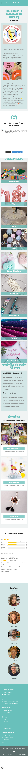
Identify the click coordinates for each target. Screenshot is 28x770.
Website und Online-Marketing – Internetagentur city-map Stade (14, 748)
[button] (1, 3)
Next (5, 575)
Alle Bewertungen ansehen (7, 553)
